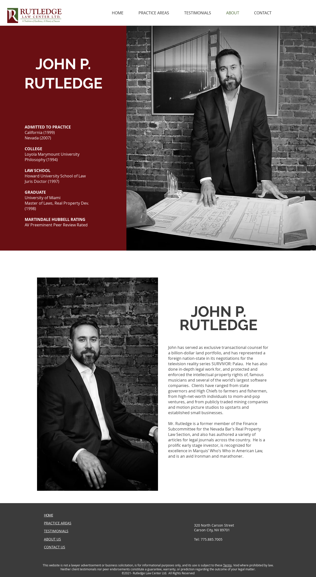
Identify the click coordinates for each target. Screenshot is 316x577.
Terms (227, 565)
